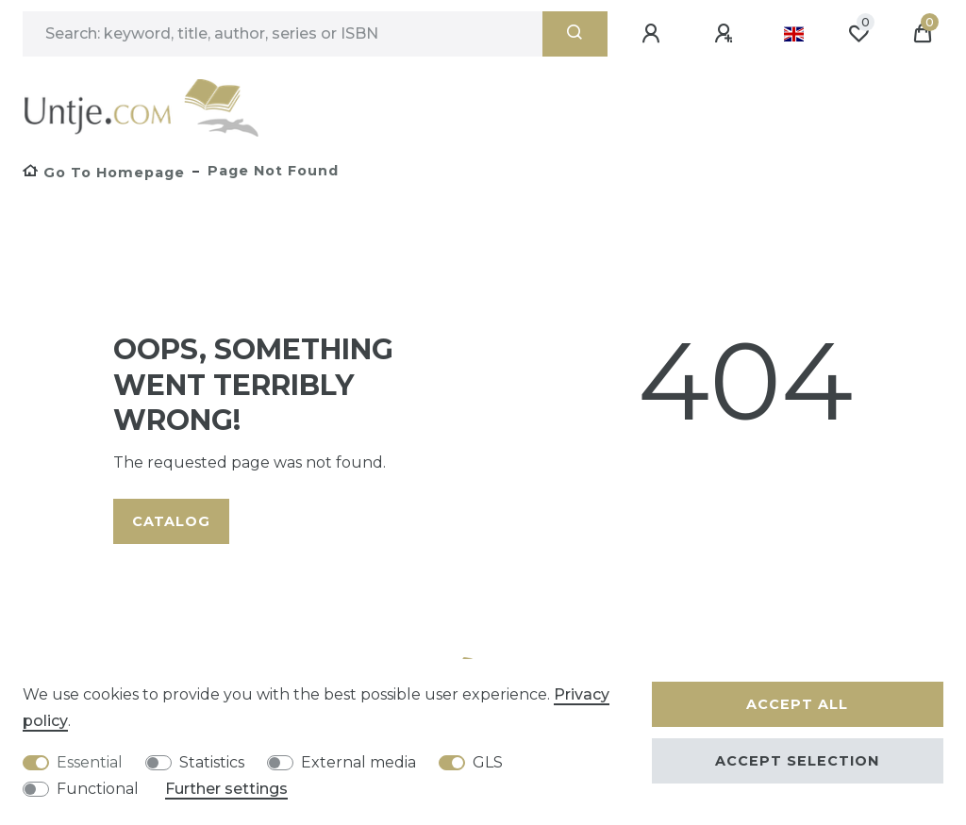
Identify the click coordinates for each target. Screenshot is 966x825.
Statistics (211, 762)
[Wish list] (858, 34)
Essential (90, 762)
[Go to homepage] (104, 172)
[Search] (575, 34)
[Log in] (654, 34)
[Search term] (282, 34)
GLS (488, 762)
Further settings (226, 789)
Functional (98, 789)
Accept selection (797, 760)
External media (358, 762)
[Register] (726, 34)
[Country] (793, 34)
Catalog (171, 521)
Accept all (797, 704)
